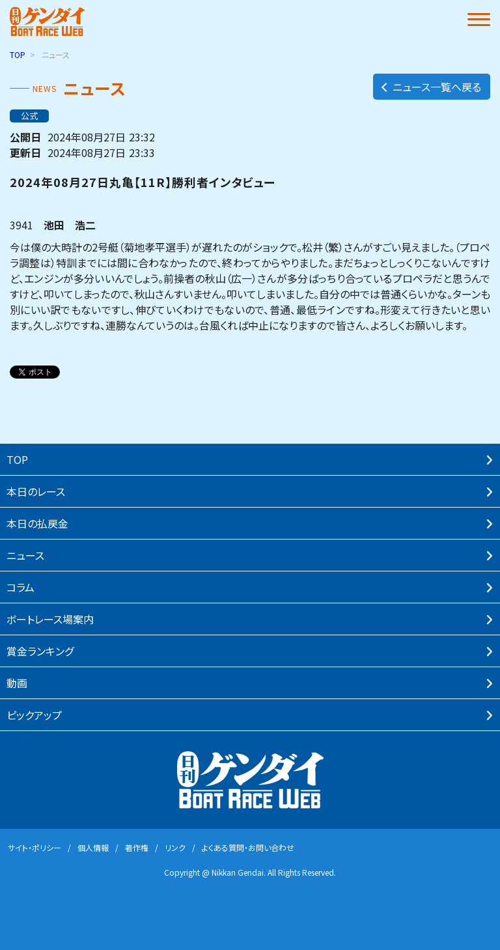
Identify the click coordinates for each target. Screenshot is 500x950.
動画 (17, 683)
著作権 (136, 847)
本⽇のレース (36, 491)
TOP (17, 54)
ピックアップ (34, 715)
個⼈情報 (93, 847)
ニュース (25, 555)
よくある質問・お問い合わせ (248, 847)
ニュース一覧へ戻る (430, 86)
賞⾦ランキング (40, 651)
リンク (175, 847)
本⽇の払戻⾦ (37, 523)
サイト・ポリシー (34, 847)
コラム (21, 587)
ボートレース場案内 (50, 619)
